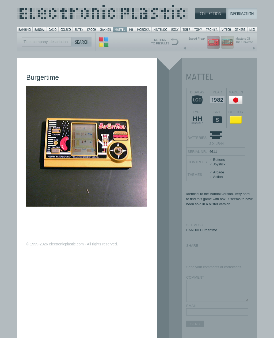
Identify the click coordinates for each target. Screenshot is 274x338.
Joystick (219, 164)
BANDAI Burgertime (201, 230)
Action (218, 177)
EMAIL (191, 306)
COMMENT (195, 277)
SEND (195, 324)
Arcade (218, 172)
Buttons (219, 160)
